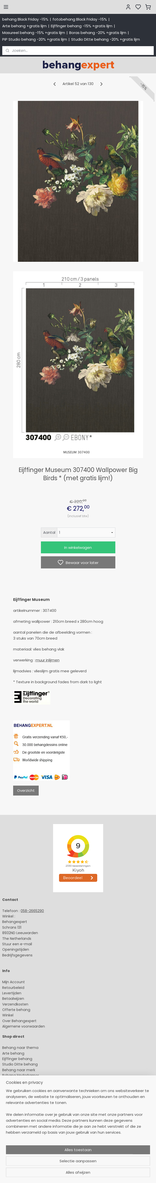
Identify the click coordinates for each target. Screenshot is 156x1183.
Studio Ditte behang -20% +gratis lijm (105, 39)
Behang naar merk (18, 1069)
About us (10, 1119)
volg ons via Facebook (29, 1141)
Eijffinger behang (17, 1058)
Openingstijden (15, 949)
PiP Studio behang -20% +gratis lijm (34, 39)
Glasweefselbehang (19, 1086)
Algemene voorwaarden (23, 1026)
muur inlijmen (47, 660)
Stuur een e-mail (17, 944)
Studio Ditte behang (20, 1064)
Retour (8, 987)
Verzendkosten (15, 1004)
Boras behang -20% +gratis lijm (97, 32)
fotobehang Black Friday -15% (80, 19)
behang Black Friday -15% (25, 19)
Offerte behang (16, 1009)
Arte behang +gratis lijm (24, 26)
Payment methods (18, 1124)
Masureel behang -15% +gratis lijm (33, 32)
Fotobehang (13, 1092)
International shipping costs (26, 1129)
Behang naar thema (20, 1047)
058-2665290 (32, 910)
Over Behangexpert (19, 1020)
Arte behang (13, 1053)
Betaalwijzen (13, 998)
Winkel (7, 1015)
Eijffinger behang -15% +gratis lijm (81, 26)
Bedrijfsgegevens (17, 955)
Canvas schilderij (17, 1097)
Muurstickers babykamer (23, 1081)
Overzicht (26, 790)
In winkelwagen (78, 547)
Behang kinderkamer (20, 1075)
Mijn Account (13, 981)
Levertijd (9, 993)
